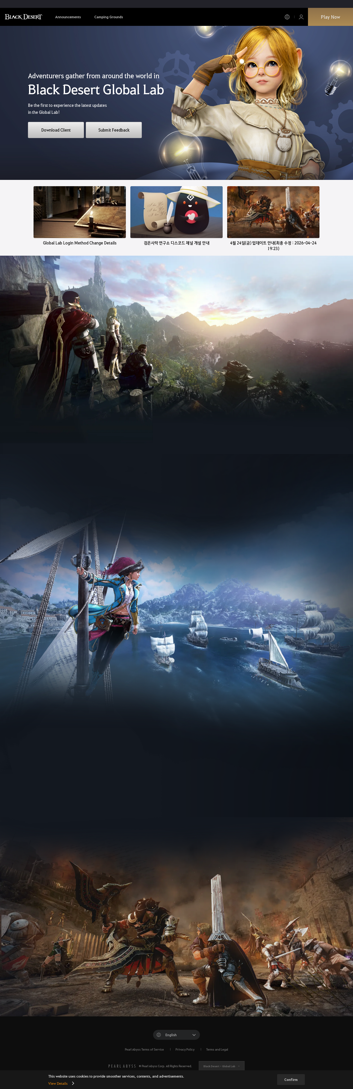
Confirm (291, 1079)
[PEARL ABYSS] (122, 1066)
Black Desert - (219, 1066)
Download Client (56, 129)
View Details (58, 1083)
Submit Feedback (113, 129)
